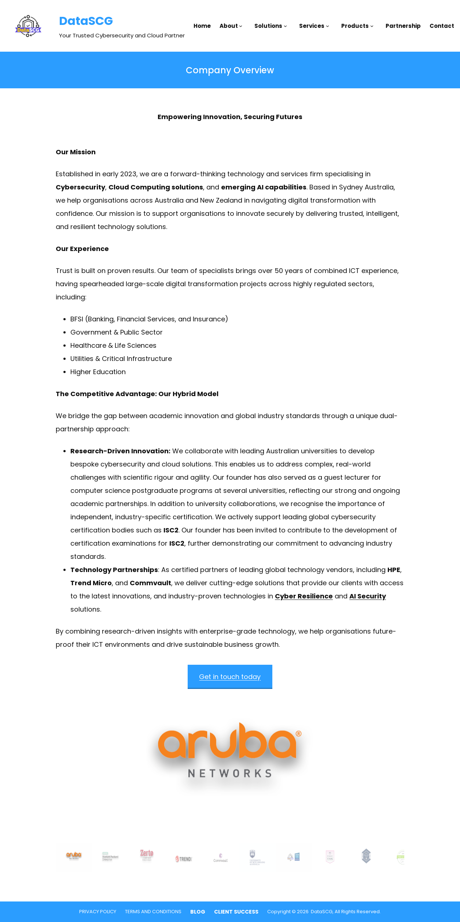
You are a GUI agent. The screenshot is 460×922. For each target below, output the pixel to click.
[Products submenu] (373, 25)
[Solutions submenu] (287, 25)
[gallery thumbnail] (74, 857)
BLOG (197, 911)
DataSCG (86, 20)
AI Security (367, 596)
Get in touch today (230, 676)
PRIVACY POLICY (97, 911)
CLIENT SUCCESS (236, 911)
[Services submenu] (329, 25)
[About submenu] (242, 25)
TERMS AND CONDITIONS (153, 911)
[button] (230, 766)
